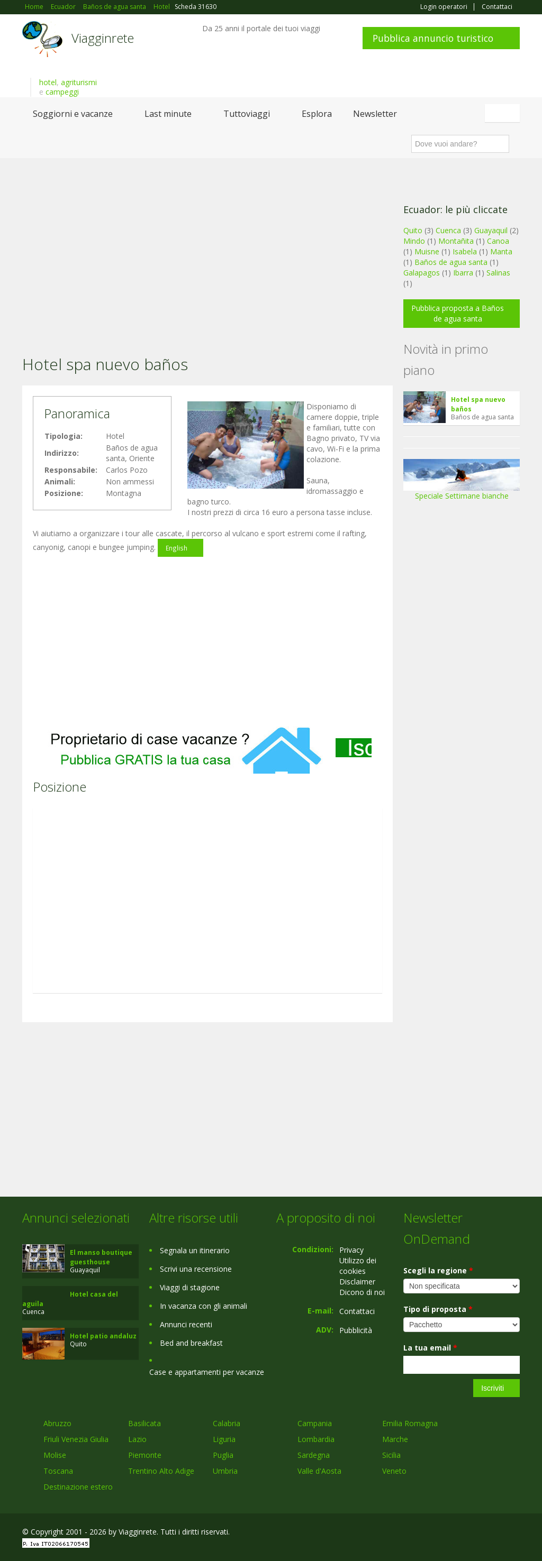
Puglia (223, 1455)
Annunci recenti (186, 1324)
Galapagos (421, 273)
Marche (395, 1439)
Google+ (463, 1533)
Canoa (498, 241)
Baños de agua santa (450, 262)
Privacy (351, 1250)
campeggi (62, 92)
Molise (54, 1455)
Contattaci (497, 7)
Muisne (426, 251)
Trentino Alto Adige (161, 1471)
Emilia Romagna (410, 1423)
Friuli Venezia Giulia (76, 1439)
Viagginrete (102, 38)
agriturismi (79, 82)
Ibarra (463, 273)
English (176, 548)
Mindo (414, 241)
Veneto (394, 1471)
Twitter (489, 1533)
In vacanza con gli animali (203, 1306)
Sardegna (313, 1455)
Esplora (317, 114)
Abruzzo (57, 1423)
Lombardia (316, 1439)
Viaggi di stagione (190, 1287)
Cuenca (448, 230)
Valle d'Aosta (319, 1471)
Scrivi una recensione (196, 1269)
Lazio (137, 1439)
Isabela (465, 251)
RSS (514, 1533)
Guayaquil (491, 230)
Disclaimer (357, 1282)
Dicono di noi (362, 1292)
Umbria (225, 1471)
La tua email (430, 1348)
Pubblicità (355, 1330)
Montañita (456, 241)
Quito (412, 230)
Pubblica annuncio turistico (433, 38)
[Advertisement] (207, 243)
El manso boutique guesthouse (101, 1257)
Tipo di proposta (438, 1309)
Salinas (498, 273)
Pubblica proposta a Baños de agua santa (457, 313)
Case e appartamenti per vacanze (206, 1372)
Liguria (224, 1439)
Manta (501, 251)
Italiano (504, 113)
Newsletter (375, 114)
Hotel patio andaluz (103, 1336)
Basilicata (144, 1423)
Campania (314, 1423)
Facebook (440, 1533)
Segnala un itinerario (195, 1250)
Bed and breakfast (191, 1343)
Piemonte (144, 1455)
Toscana (58, 1471)
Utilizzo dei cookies (357, 1265)
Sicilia (391, 1455)
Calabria (226, 1423)
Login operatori (443, 7)
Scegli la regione (438, 1270)
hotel (48, 82)
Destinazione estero (78, 1487)
